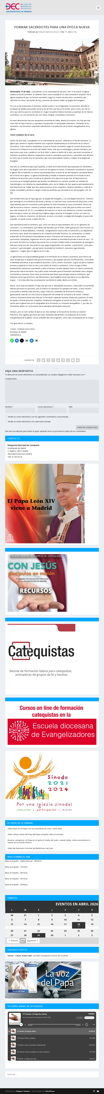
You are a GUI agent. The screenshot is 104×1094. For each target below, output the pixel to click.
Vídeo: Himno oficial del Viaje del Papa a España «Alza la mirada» (35, 834)
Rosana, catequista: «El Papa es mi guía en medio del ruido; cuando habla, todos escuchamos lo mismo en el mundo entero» (49, 841)
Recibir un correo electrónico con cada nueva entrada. (29, 421)
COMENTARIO (11, 379)
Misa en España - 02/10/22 (16, 879)
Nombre (9, 407)
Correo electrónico (46, 407)
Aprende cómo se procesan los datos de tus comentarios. (63, 431)
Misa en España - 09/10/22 (16, 873)
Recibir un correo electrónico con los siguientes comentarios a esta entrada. (38, 417)
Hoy (23, 940)
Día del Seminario (25, 94)
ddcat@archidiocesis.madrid (20, 454)
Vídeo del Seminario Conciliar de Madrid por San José (30, 848)
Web (70, 407)
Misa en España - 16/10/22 (16, 867)
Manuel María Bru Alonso (49, 32)
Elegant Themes (23, 1091)
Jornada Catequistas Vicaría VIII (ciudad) (50, 955)
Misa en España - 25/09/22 (16, 884)
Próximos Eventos (17, 950)
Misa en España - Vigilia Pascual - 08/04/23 (23, 861)
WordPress (50, 1091)
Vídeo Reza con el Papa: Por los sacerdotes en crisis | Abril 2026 (35, 829)
